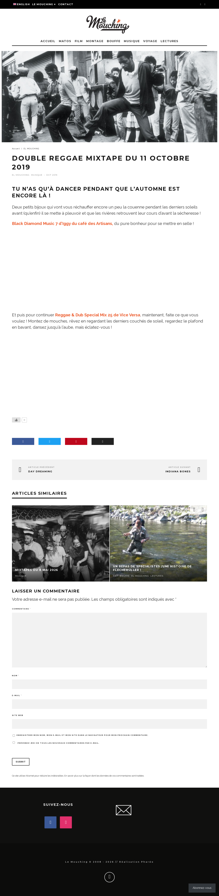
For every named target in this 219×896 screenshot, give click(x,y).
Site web (17, 715)
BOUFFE (114, 41)
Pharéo (147, 862)
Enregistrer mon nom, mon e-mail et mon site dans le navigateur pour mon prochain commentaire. (83, 735)
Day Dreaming (40, 471)
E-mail (17, 695)
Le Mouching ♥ (44, 4)
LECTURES (169, 41)
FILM (79, 41)
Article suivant (180, 467)
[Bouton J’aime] (16, 419)
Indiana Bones (178, 471)
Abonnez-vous (202, 887)
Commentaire (21, 609)
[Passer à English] (21, 4)
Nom (15, 676)
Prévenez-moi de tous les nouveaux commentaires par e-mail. (59, 743)
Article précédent (41, 467)
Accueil (48, 41)
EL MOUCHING (20, 175)
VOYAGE (150, 41)
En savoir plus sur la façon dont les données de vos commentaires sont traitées (104, 775)
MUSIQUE (132, 41)
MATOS (65, 41)
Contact (65, 4)
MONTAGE (94, 41)
